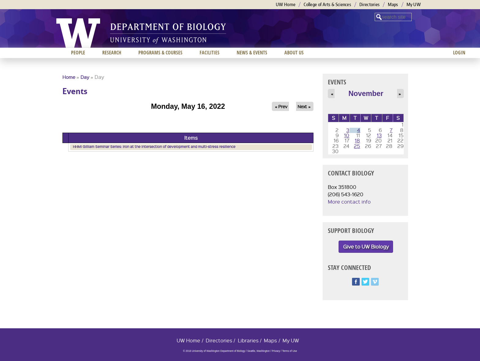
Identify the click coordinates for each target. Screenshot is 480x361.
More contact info (349, 201)
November (365, 94)
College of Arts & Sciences (327, 4)
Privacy (276, 351)
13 (379, 135)
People (78, 52)
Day (85, 77)
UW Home (285, 4)
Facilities (209, 52)
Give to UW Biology (366, 246)
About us (294, 52)
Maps (393, 4)
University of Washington (78, 33)
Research (111, 52)
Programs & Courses (160, 52)
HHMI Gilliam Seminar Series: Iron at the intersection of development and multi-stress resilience (154, 146)
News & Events (252, 52)
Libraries (248, 340)
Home (68, 77)
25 (357, 146)
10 (346, 135)
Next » (304, 106)
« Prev (281, 106)
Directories (369, 4)
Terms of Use (289, 351)
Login (459, 52)
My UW (414, 4)
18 (357, 140)
